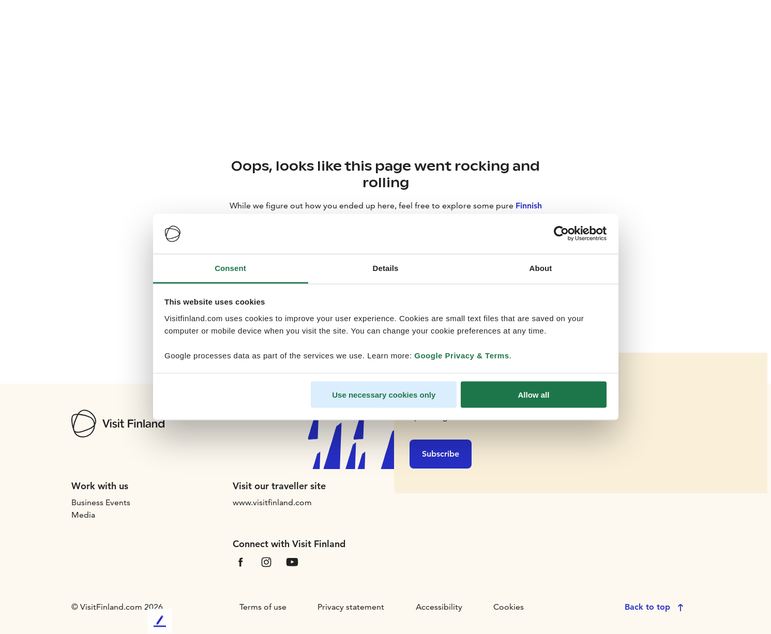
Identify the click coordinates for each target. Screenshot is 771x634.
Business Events (100, 502)
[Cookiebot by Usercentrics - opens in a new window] (561, 233)
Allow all (534, 394)
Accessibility (439, 607)
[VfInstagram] (266, 561)
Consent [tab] (230, 267)
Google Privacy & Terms (461, 355)
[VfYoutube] (292, 561)
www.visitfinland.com (272, 502)
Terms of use (262, 607)
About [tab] (541, 267)
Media (83, 515)
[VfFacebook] (240, 561)
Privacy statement (351, 607)
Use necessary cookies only (383, 394)
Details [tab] (386, 267)
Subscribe (440, 454)
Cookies (508, 607)
